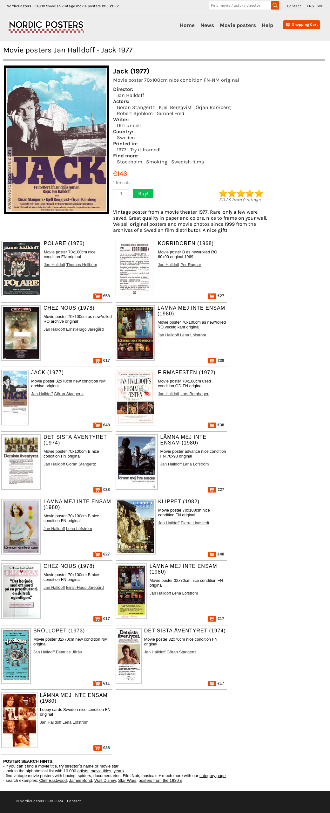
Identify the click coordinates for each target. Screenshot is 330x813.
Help (267, 25)
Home (187, 25)
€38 (216, 360)
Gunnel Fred (170, 113)
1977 (121, 150)
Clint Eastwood (53, 780)
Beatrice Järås (69, 652)
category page (212, 775)
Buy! (143, 193)
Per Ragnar (190, 264)
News (207, 25)
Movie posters (238, 25)
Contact (294, 6)
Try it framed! (145, 150)
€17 (101, 360)
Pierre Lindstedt (195, 522)
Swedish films (187, 162)
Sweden (126, 137)
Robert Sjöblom (135, 113)
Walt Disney (105, 780)
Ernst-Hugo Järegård (85, 329)
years (119, 770)
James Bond (80, 780)
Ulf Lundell (129, 125)
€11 (101, 683)
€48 (101, 425)
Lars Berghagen (194, 393)
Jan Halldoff (130, 95)
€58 (101, 295)
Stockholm (129, 162)
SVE (320, 6)
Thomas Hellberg (81, 264)
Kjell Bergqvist (175, 107)
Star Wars (127, 780)
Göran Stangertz (136, 107)
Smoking (156, 162)
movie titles (101, 770)
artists (82, 770)
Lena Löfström (193, 335)
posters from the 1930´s (160, 780)
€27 (216, 295)
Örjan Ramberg (213, 107)
